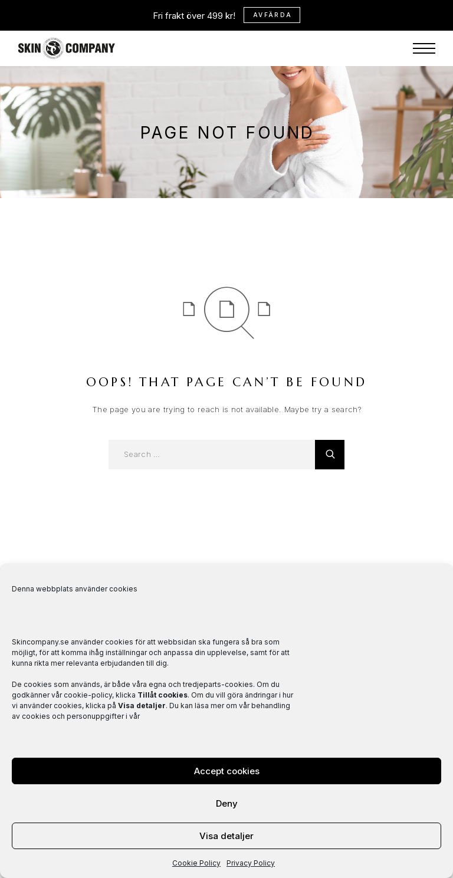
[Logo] (67, 17)
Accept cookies (227, 771)
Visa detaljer (226, 835)
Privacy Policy (250, 863)
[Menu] (424, 17)
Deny (227, 803)
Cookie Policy (196, 863)
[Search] (329, 454)
